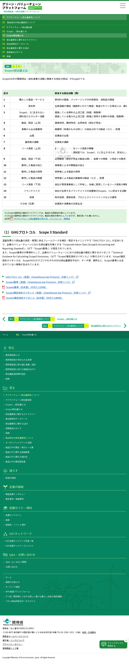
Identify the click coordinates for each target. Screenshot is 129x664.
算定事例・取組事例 (15, 498)
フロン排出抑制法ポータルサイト (21, 601)
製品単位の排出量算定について (18, 22)
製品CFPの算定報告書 (15, 461)
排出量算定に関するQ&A (15, 48)
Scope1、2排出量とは (14, 31)
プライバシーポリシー (13, 644)
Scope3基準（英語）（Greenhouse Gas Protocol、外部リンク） (38, 282)
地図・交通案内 (89, 632)
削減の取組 (11, 477)
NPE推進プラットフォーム (18, 591)
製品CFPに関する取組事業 (17, 451)
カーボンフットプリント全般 (19, 442)
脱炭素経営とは (13, 354)
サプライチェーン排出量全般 (17, 27)
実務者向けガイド (12, 52)
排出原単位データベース (15, 44)
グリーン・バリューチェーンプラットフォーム (22, 6)
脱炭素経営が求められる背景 (19, 359)
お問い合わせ (12, 566)
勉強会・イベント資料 (16, 524)
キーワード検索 (13, 586)
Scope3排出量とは (12, 35)
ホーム (5, 334)
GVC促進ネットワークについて (19, 545)
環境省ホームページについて (16, 636)
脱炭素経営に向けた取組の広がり (21, 369)
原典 (6, 56)
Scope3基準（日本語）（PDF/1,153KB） (26, 287)
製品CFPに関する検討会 (16, 456)
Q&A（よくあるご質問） (17, 561)
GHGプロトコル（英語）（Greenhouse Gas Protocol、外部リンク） (40, 277)
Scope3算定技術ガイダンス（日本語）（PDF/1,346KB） (34, 297)
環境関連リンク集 (11, 648)
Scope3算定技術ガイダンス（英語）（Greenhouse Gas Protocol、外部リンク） (46, 292)
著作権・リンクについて (14, 640)
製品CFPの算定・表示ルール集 (19, 447)
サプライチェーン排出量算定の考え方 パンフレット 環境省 (42, 218)
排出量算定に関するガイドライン (19, 40)
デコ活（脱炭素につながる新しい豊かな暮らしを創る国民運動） (35, 596)
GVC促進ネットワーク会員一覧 (19, 540)
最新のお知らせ (13, 581)
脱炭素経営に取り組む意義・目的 (21, 364)
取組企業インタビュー (16, 493)
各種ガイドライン (14, 515)
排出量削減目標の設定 (16, 373)
